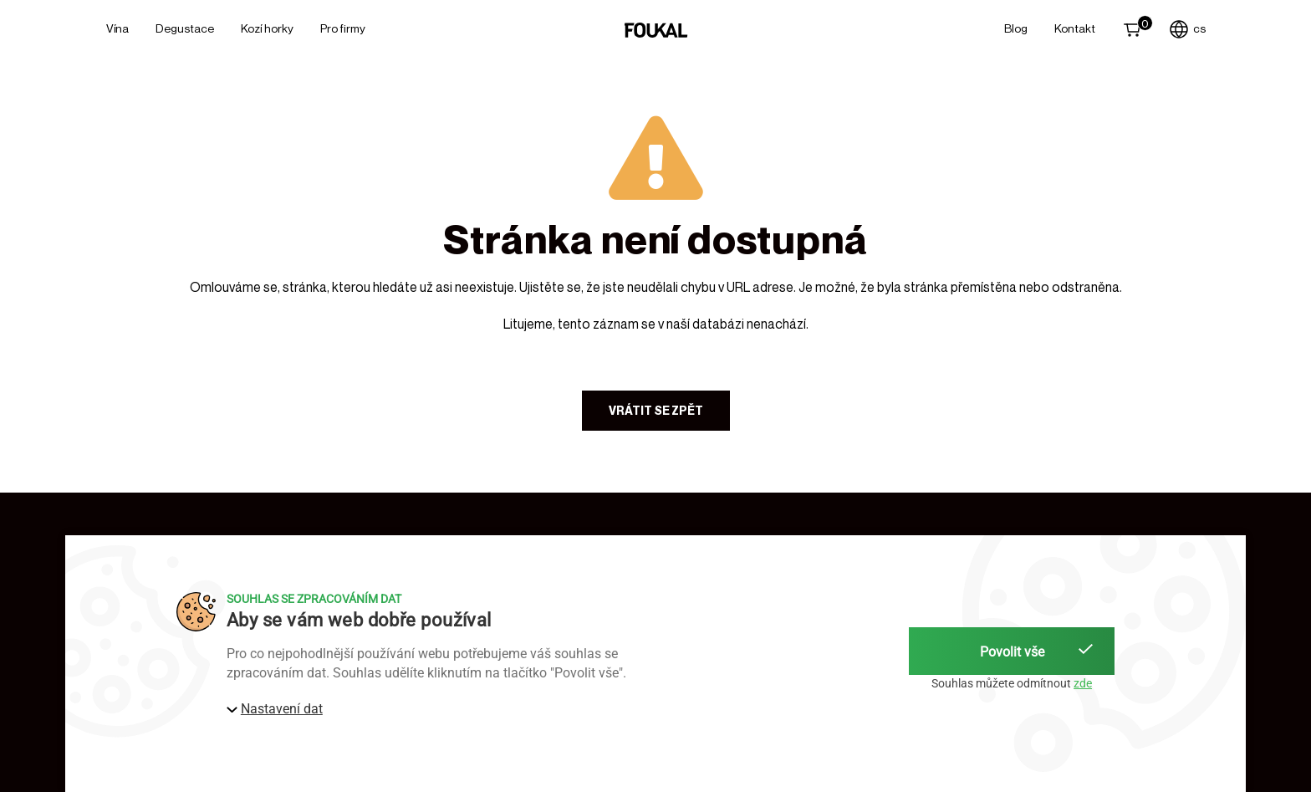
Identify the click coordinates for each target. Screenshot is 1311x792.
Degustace (185, 28)
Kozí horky (267, 28)
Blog (1016, 28)
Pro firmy (342, 28)
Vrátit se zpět (656, 410)
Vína (117, 28)
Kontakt (1074, 28)
